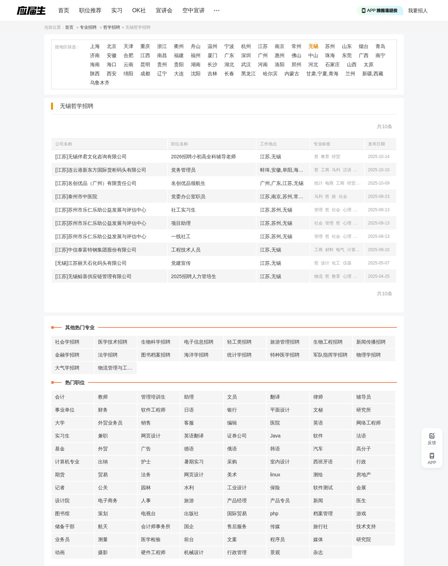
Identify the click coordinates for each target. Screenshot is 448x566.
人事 (146, 500)
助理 (189, 397)
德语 (189, 448)
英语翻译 (194, 436)
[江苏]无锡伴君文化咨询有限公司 (91, 156)
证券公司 (237, 436)
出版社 (191, 513)
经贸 (336, 156)
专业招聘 (88, 27)
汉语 (347, 169)
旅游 (189, 500)
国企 (189, 526)
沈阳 (196, 73)
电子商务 (108, 500)
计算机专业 (67, 461)
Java (275, 436)
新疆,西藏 (372, 73)
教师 (103, 397)
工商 (325, 169)
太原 (368, 64)
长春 (229, 73)
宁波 (229, 46)
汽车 (318, 448)
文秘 (318, 410)
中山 (313, 55)
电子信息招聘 (199, 342)
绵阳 (128, 73)
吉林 (212, 73)
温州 (212, 46)
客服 (189, 423)
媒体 (318, 539)
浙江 (162, 46)
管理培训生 (153, 397)
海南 (95, 64)
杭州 (246, 46)
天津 (128, 46)
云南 (128, 64)
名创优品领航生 (188, 183)
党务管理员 (183, 170)
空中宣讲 (193, 10)
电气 (340, 249)
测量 (103, 539)
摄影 (103, 552)
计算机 (360, 169)
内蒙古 (292, 73)
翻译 (275, 397)
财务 (103, 410)
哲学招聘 (111, 27)
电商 (329, 183)
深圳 (246, 55)
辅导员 (363, 397)
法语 (361, 436)
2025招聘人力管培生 (193, 276)
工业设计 (237, 487)
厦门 (212, 55)
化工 (336, 263)
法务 (146, 474)
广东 (229, 55)
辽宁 (162, 73)
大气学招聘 (67, 368)
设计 (325, 263)
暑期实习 (194, 461)
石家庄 (332, 64)
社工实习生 (183, 210)
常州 (296, 46)
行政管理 (237, 552)
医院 (275, 423)
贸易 (103, 474)
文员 (232, 397)
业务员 (62, 539)
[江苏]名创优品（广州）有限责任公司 (95, 183)
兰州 (350, 73)
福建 (179, 55)
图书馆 (62, 513)
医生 (361, 500)
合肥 (128, 55)
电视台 (148, 513)
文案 (232, 539)
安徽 (112, 55)
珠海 (330, 55)
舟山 (196, 46)
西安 (112, 73)
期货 (60, 474)
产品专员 (280, 500)
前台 (189, 539)
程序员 (277, 539)
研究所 (363, 410)
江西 (145, 55)
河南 (263, 64)
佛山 (296, 55)
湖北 (229, 64)
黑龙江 (248, 73)
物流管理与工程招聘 (117, 368)
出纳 (103, 461)
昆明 (145, 64)
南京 (280, 46)
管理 (318, 209)
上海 (95, 46)
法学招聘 (108, 355)
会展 (361, 487)
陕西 (95, 73)
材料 (329, 249)
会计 (60, 397)
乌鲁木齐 (100, 82)
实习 (116, 10)
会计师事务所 (155, 526)
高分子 (363, 448)
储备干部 (65, 526)
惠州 (280, 55)
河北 (313, 64)
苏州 (330, 46)
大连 (179, 73)
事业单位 (65, 410)
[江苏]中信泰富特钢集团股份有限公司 (95, 250)
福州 (196, 55)
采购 (232, 461)
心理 (347, 209)
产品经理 (237, 500)
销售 (146, 423)
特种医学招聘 (285, 355)
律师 (318, 397)
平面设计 (280, 410)
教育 (325, 156)
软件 (318, 436)
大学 (60, 423)
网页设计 (151, 436)
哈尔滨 (270, 73)
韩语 (275, 448)
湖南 (196, 64)
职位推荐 (90, 10)
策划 (103, 513)
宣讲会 (164, 10)
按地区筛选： (67, 46)
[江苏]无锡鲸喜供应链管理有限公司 (93, 276)
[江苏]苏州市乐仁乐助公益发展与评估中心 (100, 210)
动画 (60, 552)
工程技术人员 (186, 250)
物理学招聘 (368, 355)
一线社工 (181, 236)
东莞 (347, 55)
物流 (318, 276)
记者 (60, 487)
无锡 (313, 46)
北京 (112, 46)
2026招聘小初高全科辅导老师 (203, 156)
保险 (275, 487)
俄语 (232, 448)
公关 (103, 487)
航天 (103, 526)
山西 (352, 64)
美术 (232, 474)
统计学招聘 (239, 355)
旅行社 (320, 526)
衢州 (179, 46)
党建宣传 (181, 263)
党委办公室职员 (188, 196)
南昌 (162, 55)
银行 (232, 410)
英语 (318, 423)
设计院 (62, 500)
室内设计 (280, 461)
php (274, 513)
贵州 (162, 64)
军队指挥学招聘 (330, 355)
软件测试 (323, 487)
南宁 (380, 55)
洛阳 (280, 64)
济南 (95, 55)
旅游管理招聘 (285, 342)
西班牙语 (323, 461)
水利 (189, 487)
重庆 (145, 46)
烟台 (364, 46)
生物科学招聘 (155, 342)
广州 (263, 55)
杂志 (318, 552)
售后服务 (237, 526)
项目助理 (181, 223)
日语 (189, 410)
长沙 (212, 64)
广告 (146, 448)
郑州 (296, 64)
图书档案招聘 (155, 355)
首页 (63, 10)
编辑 (232, 423)
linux (275, 474)
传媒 (275, 526)
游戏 (361, 513)
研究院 (363, 539)
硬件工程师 (153, 552)
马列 (336, 169)
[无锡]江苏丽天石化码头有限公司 (91, 263)
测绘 (318, 474)
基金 (60, 448)
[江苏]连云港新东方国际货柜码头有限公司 (100, 170)
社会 (343, 196)
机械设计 (194, 552)
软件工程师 (153, 410)
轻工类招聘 (239, 342)
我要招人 (418, 10)
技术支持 (366, 526)
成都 (145, 73)
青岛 (380, 46)
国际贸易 (237, 513)
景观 (275, 552)
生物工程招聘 (328, 342)
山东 (347, 46)
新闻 (318, 500)
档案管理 (323, 513)
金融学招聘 (67, 355)
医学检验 (151, 539)
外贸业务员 (110, 423)
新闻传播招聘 (371, 342)
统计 (318, 183)
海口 (112, 64)
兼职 (103, 436)
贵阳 (179, 64)
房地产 (363, 474)
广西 (364, 55)
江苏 (263, 46)
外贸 (103, 448)
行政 (361, 461)
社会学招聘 (67, 342)
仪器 (347, 263)
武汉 (246, 64)
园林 (146, 487)
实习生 (62, 436)
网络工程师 (368, 423)
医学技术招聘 (112, 342)
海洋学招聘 (196, 355)
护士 (146, 461)
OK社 (139, 10)
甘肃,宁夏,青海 (322, 73)
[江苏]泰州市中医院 (76, 196)
